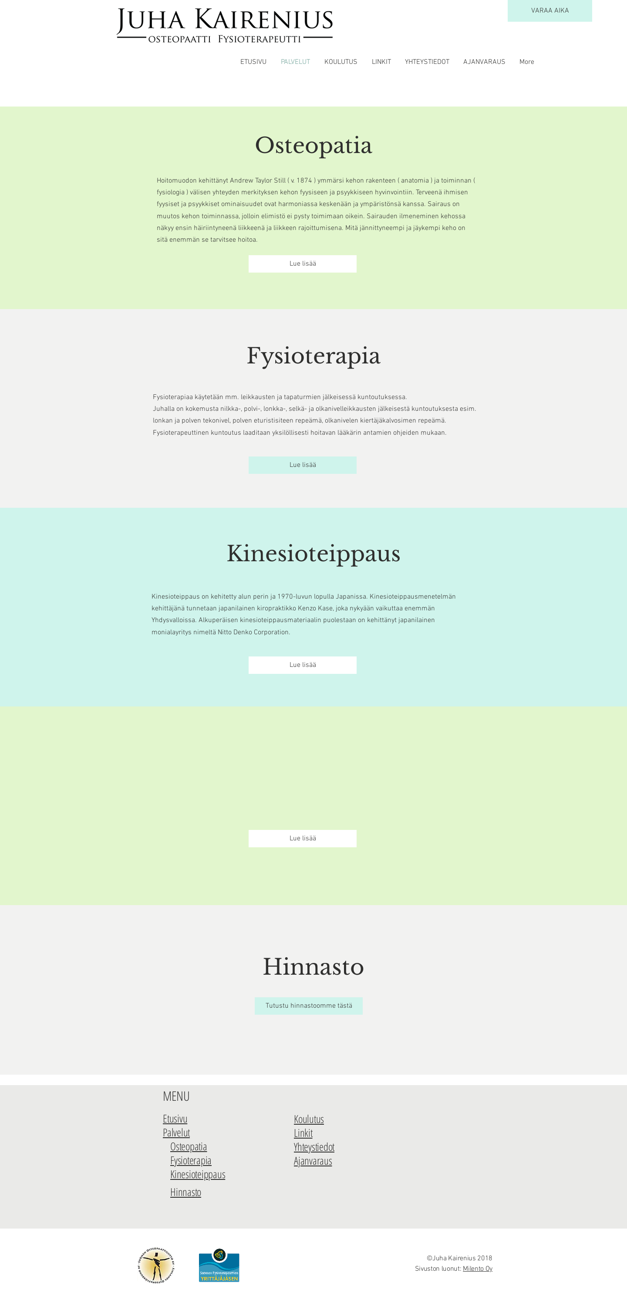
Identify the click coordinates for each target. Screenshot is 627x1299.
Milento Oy (477, 1269)
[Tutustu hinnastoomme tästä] (309, 1006)
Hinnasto (313, 967)
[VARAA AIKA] (550, 11)
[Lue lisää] (303, 264)
